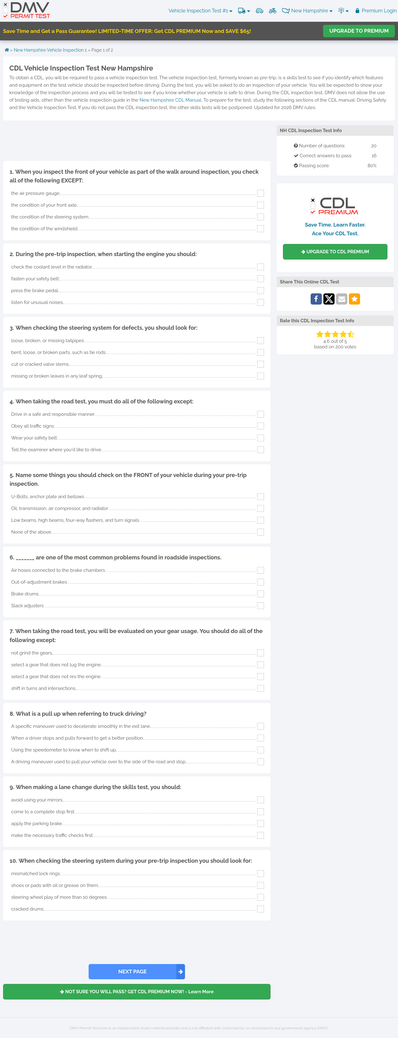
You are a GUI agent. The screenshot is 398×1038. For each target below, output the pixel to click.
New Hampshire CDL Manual (170, 100)
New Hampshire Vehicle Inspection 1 (50, 50)
